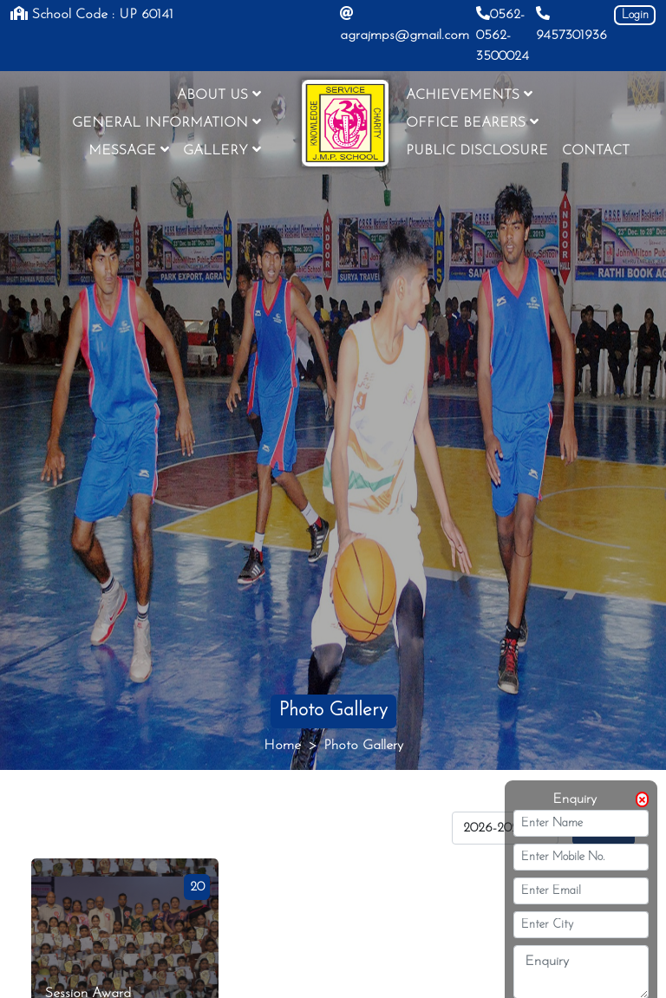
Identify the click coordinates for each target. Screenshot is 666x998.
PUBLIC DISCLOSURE (477, 151)
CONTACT (596, 151)
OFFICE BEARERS (472, 122)
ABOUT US (219, 94)
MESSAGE (128, 150)
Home (282, 746)
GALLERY (222, 150)
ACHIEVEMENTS (469, 94)
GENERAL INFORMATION (166, 122)
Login (635, 15)
